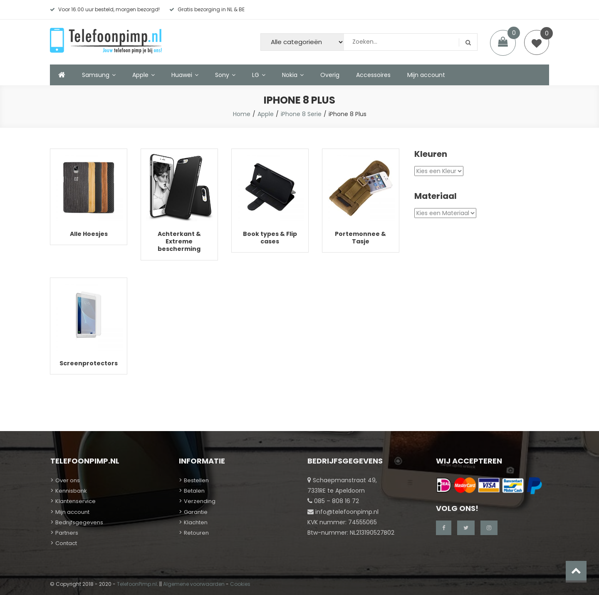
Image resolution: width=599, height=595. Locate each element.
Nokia (289, 75)
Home (241, 114)
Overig (329, 75)
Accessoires (373, 75)
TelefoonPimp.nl (137, 584)
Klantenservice (75, 501)
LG (255, 75)
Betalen (194, 491)
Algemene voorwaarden (194, 584)
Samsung (95, 75)
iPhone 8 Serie (301, 114)
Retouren (196, 533)
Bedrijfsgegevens (79, 522)
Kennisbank (71, 491)
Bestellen (196, 480)
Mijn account (426, 75)
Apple (140, 75)
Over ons (67, 480)
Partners (66, 533)
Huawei (181, 75)
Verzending (199, 501)
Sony (222, 75)
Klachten (196, 522)
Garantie (196, 512)
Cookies (240, 584)
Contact (66, 543)
